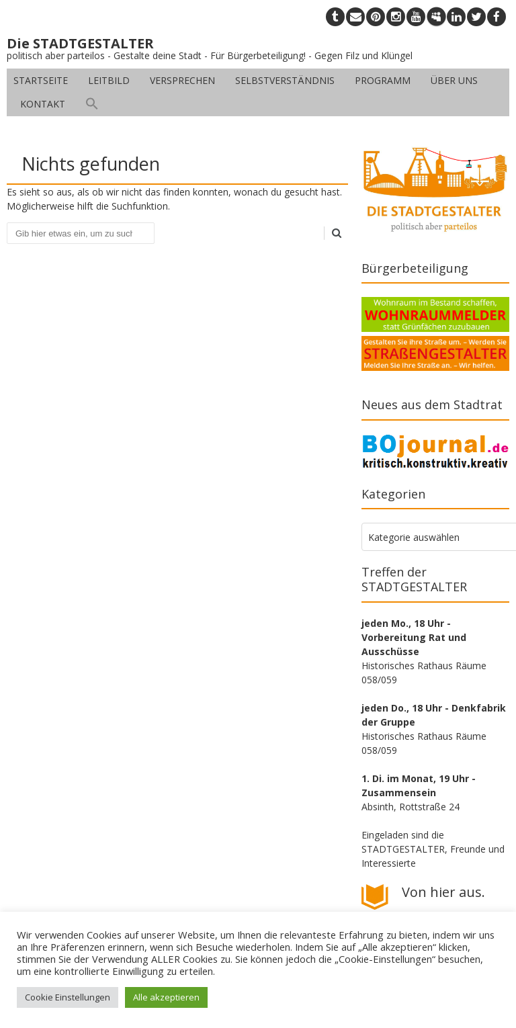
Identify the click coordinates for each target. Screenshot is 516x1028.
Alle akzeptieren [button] (166, 997)
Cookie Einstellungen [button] (67, 997)
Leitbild (109, 80)
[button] (92, 104)
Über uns (454, 80)
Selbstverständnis (285, 80)
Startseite (40, 80)
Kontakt (42, 103)
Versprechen (182, 80)
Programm (383, 80)
